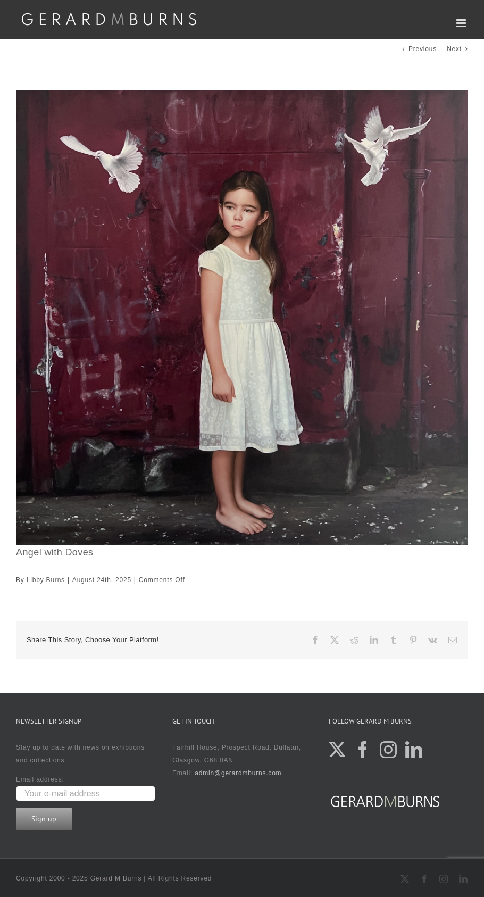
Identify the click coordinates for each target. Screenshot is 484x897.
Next (454, 49)
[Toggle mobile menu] (462, 23)
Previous (422, 49)
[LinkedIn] (414, 749)
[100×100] (242, 317)
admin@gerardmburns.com (238, 773)
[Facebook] (363, 749)
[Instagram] (388, 749)
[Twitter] (337, 749)
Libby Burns (46, 580)
